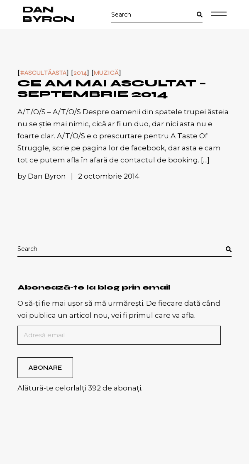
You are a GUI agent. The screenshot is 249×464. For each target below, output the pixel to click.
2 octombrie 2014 (108, 176)
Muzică (106, 73)
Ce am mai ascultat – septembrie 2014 (111, 88)
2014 (80, 73)
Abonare (45, 367)
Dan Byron (48, 15)
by (42, 176)
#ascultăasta (43, 73)
